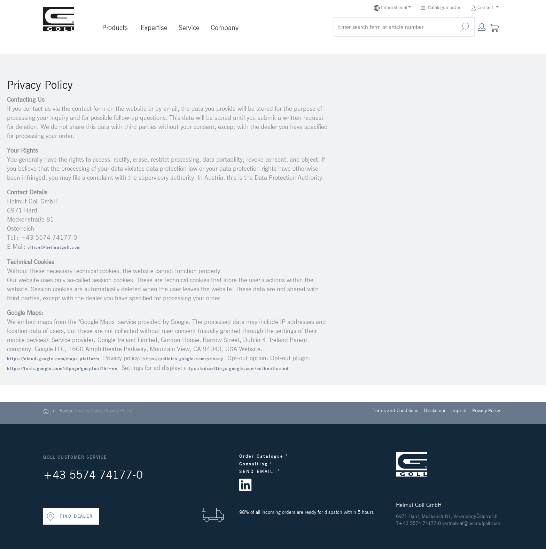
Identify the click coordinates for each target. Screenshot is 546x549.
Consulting (253, 463)
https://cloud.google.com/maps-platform (53, 358)
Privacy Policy (88, 411)
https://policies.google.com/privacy (183, 358)
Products (115, 27)
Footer (66, 411)
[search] (394, 27)
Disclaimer (435, 410)
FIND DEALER (69, 516)
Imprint (459, 410)
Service (189, 27)
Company (225, 27)
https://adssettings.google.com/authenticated (236, 368)
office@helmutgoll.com (54, 247)
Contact (482, 7)
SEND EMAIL (257, 471)
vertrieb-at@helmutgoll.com (471, 523)
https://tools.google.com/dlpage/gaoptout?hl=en (62, 368)
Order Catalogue (261, 456)
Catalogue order (441, 7)
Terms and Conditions (395, 410)
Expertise (154, 27)
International (390, 7)
